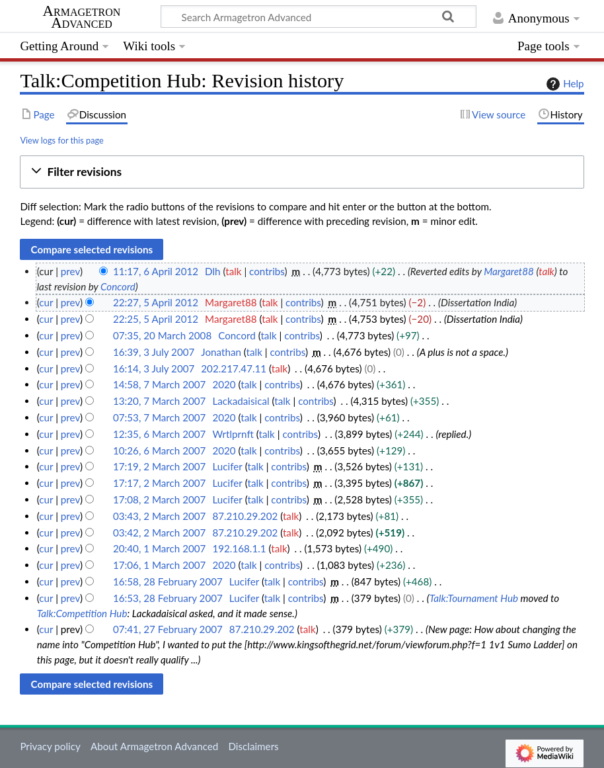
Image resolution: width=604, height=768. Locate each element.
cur (46, 302)
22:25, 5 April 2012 (155, 319)
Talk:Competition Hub (82, 613)
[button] (301, 172)
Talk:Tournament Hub (474, 598)
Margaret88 (509, 271)
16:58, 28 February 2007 (168, 581)
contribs (266, 271)
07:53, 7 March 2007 (159, 417)
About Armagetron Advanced (154, 746)
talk (233, 271)
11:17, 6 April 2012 (155, 271)
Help (563, 84)
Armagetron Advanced (82, 17)
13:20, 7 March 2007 (159, 401)
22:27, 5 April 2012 (155, 302)
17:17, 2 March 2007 (159, 483)
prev (70, 271)
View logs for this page (61, 140)
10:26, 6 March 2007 (159, 450)
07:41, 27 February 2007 (168, 629)
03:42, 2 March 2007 (159, 532)
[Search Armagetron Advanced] (318, 16)
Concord (117, 286)
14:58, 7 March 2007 (159, 384)
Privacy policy (50, 746)
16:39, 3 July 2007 (153, 352)
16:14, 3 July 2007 (153, 368)
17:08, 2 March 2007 (159, 499)
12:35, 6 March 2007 (159, 434)
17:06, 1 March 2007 (159, 565)
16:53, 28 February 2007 (168, 598)
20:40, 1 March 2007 (159, 548)
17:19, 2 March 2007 (159, 466)
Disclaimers (253, 746)
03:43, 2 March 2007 (159, 516)
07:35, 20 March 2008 (162, 335)
